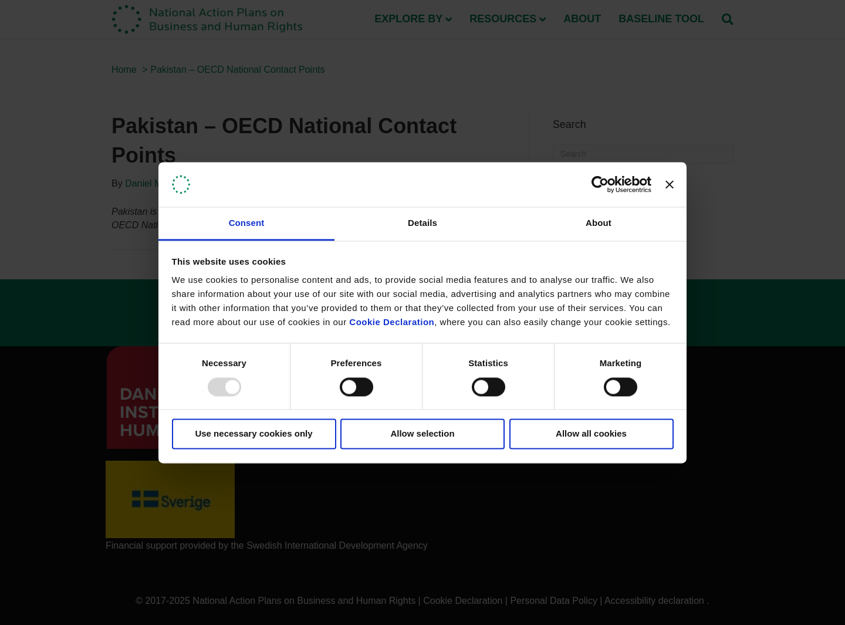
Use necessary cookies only (253, 434)
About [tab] (598, 223)
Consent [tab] (247, 223)
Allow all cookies (591, 434)
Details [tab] (422, 223)
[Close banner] (669, 184)
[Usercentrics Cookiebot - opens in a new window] (600, 184)
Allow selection (422, 434)
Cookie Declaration (391, 322)
